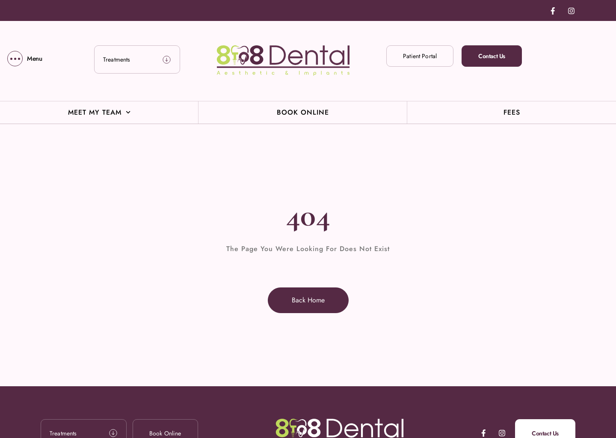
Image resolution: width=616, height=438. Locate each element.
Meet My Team (99, 112)
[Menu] (24, 58)
